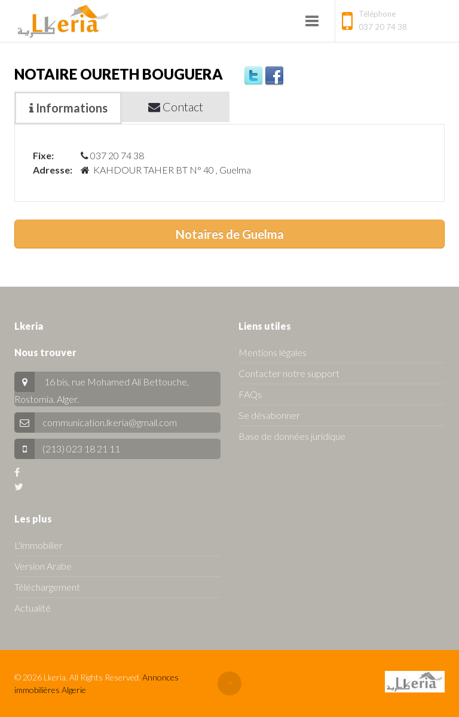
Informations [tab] (68, 108)
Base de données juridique (291, 436)
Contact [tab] (175, 106)
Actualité (32, 607)
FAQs (250, 394)
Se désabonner (269, 415)
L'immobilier (38, 545)
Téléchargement (47, 587)
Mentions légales (272, 352)
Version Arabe (43, 566)
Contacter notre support (288, 373)
